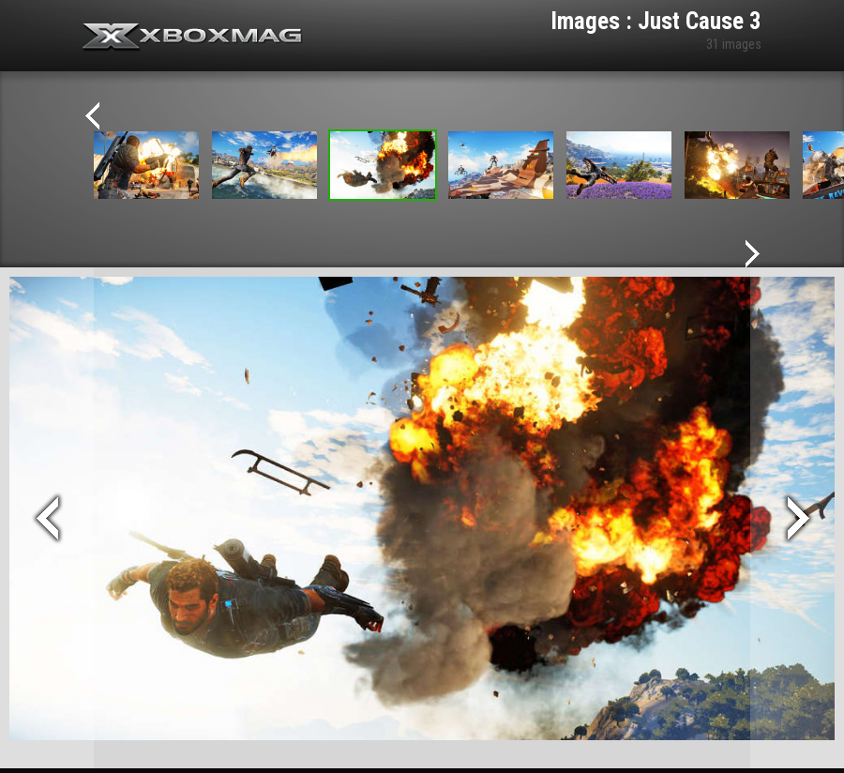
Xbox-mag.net (193, 37)
